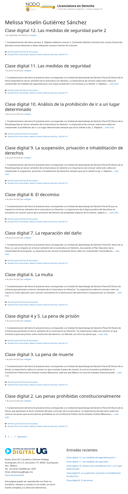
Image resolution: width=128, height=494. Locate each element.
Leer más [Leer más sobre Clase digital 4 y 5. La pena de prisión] (103, 334)
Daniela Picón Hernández (18, 54)
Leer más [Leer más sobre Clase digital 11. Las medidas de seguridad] (114, 83)
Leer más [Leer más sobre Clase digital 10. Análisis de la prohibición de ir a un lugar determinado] (109, 127)
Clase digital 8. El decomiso (32, 194)
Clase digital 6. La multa (29, 274)
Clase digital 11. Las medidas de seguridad (48, 66)
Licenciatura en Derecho (75, 6)
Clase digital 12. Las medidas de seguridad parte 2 (55, 30)
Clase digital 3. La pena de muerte (39, 354)
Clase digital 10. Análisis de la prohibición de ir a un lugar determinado (62, 106)
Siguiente (23, 436)
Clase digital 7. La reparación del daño (43, 233)
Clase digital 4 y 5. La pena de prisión (42, 316)
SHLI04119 (62, 54)
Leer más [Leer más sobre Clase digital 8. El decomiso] (113, 212)
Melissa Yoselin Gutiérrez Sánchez (44, 54)
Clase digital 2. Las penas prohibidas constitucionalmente (62, 396)
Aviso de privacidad (14, 475)
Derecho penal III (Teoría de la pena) (23, 52)
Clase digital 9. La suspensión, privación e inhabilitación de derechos (64, 150)
